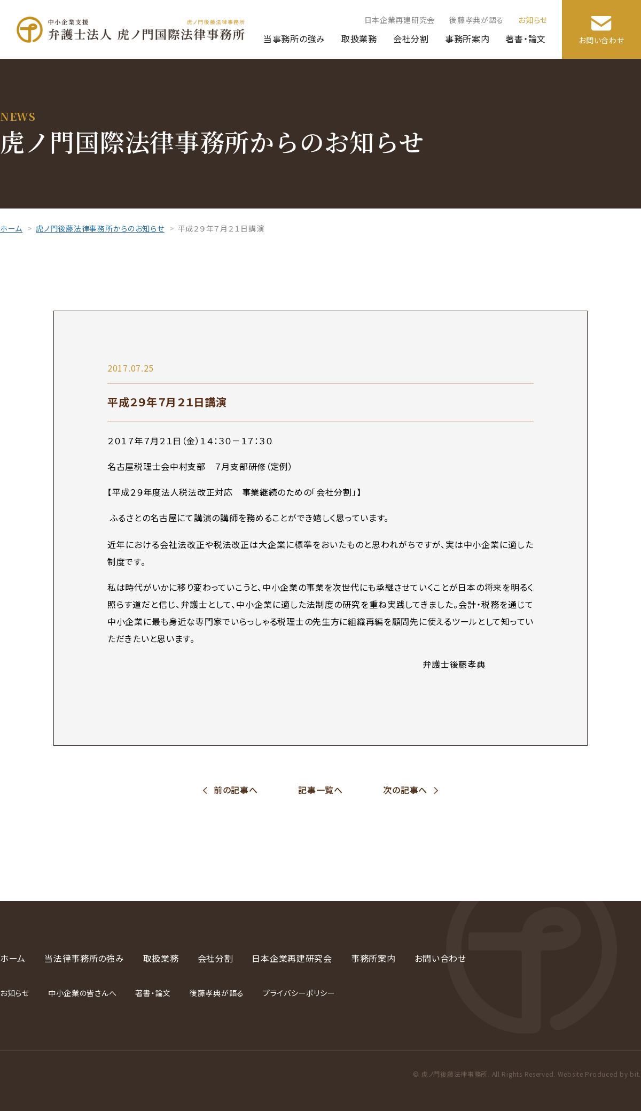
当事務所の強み (294, 38)
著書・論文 (525, 38)
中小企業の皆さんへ (82, 992)
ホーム (11, 228)
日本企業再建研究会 (399, 19)
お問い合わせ (601, 40)
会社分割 (411, 38)
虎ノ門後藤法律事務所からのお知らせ (100, 228)
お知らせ (533, 19)
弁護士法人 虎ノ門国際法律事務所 (130, 30)
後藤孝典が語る (476, 19)
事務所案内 (467, 38)
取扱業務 (359, 38)
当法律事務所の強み (84, 958)
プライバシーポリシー (299, 992)
